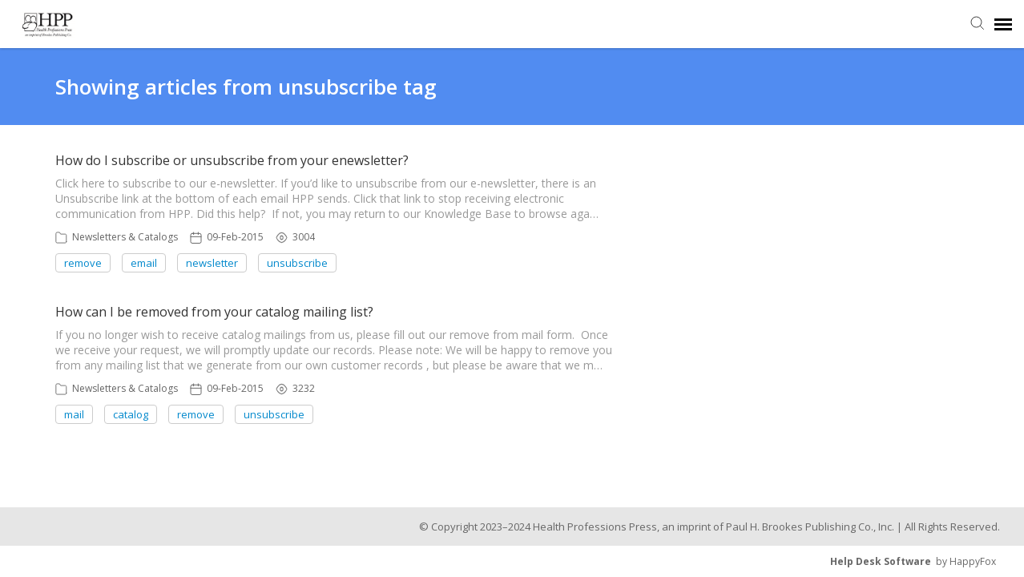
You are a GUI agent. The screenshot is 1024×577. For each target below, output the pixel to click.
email (144, 263)
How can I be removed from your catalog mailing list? (214, 312)
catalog (130, 414)
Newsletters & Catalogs (125, 237)
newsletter (212, 263)
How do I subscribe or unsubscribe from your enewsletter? (232, 160)
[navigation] (1003, 24)
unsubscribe (297, 263)
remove (83, 263)
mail (74, 414)
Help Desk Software (880, 561)
